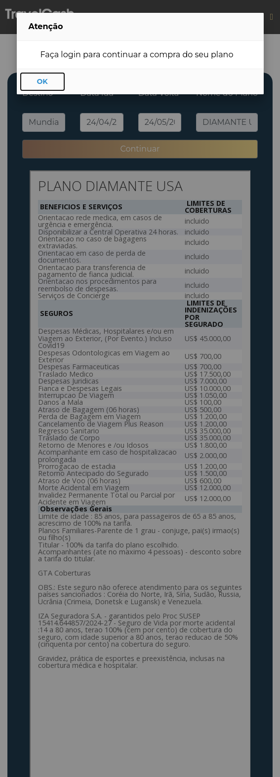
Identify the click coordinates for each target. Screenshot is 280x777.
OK (42, 81)
